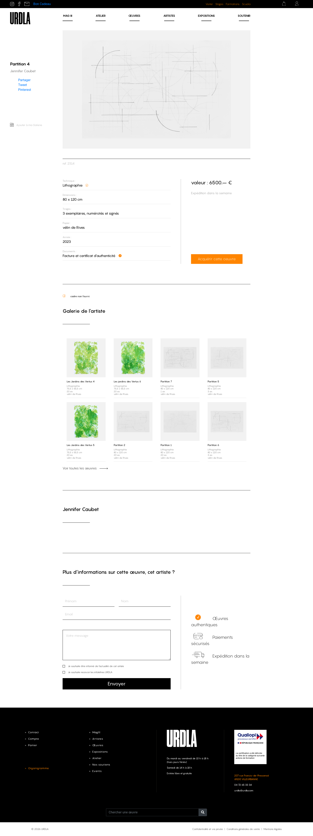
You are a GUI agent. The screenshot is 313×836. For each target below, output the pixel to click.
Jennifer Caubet (81, 509)
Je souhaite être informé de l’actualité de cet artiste (96, 666)
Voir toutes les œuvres (85, 468)
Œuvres (134, 15)
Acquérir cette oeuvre (217, 259)
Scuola (246, 4)
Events (97, 771)
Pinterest (24, 89)
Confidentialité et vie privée (207, 829)
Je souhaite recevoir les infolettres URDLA (90, 672)
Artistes (169, 15)
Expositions (206, 15)
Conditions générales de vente (243, 829)
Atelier (101, 15)
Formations (232, 4)
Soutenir (244, 15)
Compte (33, 738)
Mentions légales (273, 829)
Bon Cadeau (42, 4)
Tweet (22, 85)
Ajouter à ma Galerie (26, 124)
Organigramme (38, 768)
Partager (24, 80)
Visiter (209, 4)
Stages (219, 4)
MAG (67, 15)
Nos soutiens (101, 764)
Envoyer (116, 684)
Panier (32, 745)
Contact (33, 732)
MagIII (96, 732)
